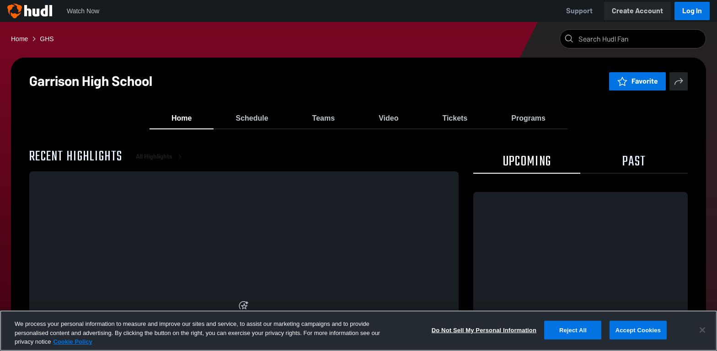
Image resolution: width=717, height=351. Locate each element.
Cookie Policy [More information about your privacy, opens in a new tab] (72, 341)
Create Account (637, 11)
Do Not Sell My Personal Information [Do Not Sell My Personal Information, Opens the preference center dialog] (484, 329)
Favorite (637, 81)
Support (579, 11)
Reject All (573, 329)
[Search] (640, 38)
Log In (692, 11)
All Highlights (160, 164)
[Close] (702, 330)
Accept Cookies (638, 329)
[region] (358, 330)
